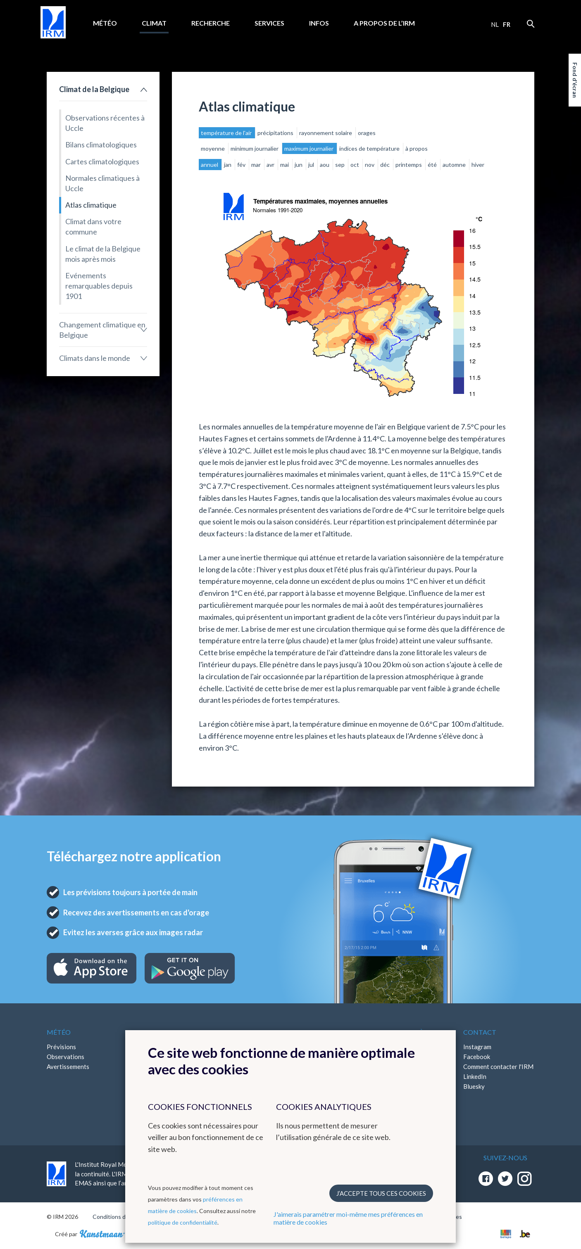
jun (299, 164)
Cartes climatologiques (102, 161)
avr (271, 164)
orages (367, 132)
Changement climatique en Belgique (102, 329)
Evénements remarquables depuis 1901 (99, 286)
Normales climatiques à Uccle (102, 183)
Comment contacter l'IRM (498, 1066)
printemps (409, 164)
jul (311, 164)
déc (385, 164)
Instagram (477, 1046)
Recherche (210, 23)
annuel (210, 164)
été (433, 164)
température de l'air (227, 132)
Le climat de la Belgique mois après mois (102, 253)
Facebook (476, 1056)
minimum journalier (255, 148)
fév (242, 164)
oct (355, 164)
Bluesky (474, 1086)
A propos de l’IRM (384, 23)
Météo (105, 23)
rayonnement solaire (326, 132)
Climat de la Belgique (94, 89)
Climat (154, 23)
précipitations (276, 132)
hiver (477, 164)
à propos (416, 148)
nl (495, 24)
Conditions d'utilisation (122, 1216)
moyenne (213, 148)
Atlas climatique (91, 204)
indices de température (370, 148)
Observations (65, 1056)
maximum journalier (309, 148)
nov (370, 164)
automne (455, 164)
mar (256, 164)
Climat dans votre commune (93, 226)
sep (340, 164)
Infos (319, 23)
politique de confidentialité (182, 1222)
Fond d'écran (575, 80)
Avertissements (68, 1066)
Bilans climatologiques (101, 144)
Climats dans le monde (94, 358)
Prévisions (61, 1046)
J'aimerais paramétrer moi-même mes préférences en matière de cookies (348, 1218)
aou (325, 164)
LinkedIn (474, 1076)
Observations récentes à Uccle (105, 123)
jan (228, 164)
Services (269, 23)
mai (285, 164)
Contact (479, 1032)
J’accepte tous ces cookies (381, 1193)
